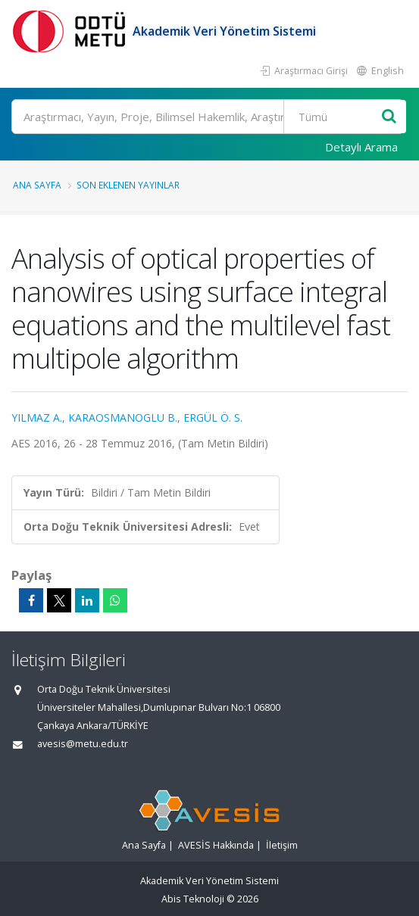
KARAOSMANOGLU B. (122, 417)
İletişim (282, 845)
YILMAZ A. (36, 417)
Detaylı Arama (361, 146)
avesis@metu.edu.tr (82, 743)
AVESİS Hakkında (216, 845)
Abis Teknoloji (192, 899)
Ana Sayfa (37, 185)
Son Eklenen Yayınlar (128, 185)
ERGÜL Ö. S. (212, 417)
